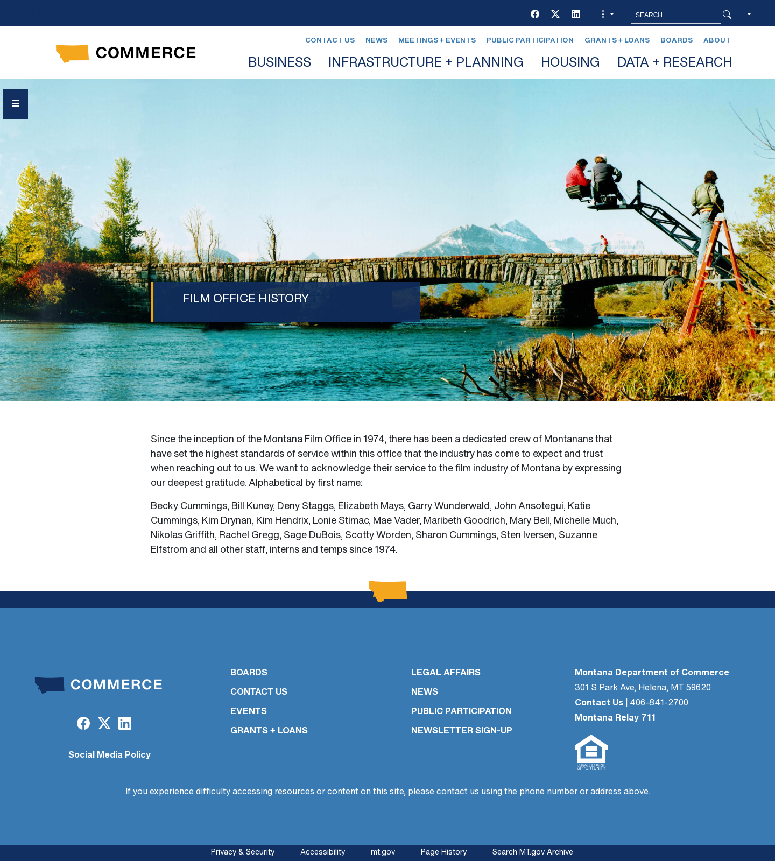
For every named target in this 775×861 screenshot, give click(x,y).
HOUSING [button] (570, 63)
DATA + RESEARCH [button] (674, 63)
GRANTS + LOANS (269, 731)
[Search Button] (727, 15)
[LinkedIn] (576, 15)
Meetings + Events (437, 40)
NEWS (424, 692)
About (717, 40)
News (376, 40)
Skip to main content (47, 12)
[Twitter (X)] (555, 15)
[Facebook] (535, 15)
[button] (606, 15)
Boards (676, 40)
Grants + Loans (617, 40)
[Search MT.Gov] (676, 15)
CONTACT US (258, 692)
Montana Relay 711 (615, 718)
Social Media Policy (109, 755)
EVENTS (248, 712)
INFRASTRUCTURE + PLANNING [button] (426, 63)
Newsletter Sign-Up (461, 731)
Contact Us (330, 40)
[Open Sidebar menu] (15, 104)
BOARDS (248, 673)
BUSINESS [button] (279, 63)
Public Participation (530, 40)
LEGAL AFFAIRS (446, 673)
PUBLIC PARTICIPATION (461, 712)
